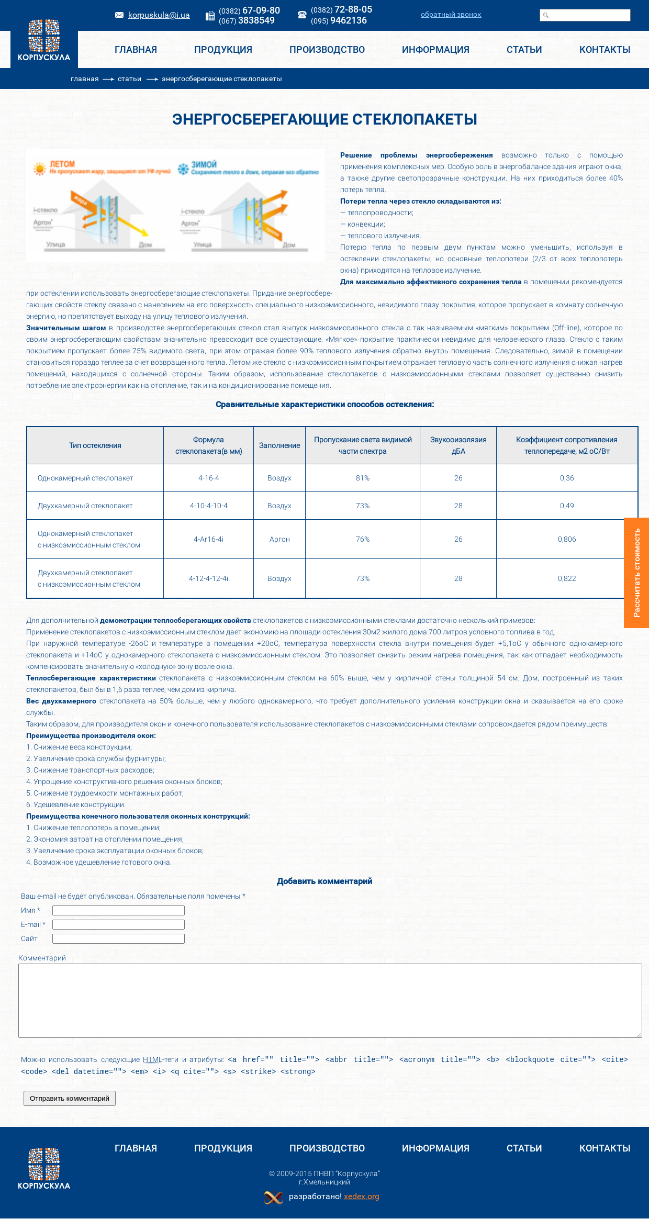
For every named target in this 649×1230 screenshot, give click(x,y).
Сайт (29, 938)
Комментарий (42, 958)
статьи (129, 78)
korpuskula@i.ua (159, 15)
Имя (30, 910)
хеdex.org (361, 1208)
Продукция (223, 49)
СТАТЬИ (524, 49)
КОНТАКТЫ (605, 49)
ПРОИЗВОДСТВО (327, 49)
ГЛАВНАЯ (136, 49)
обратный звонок (451, 14)
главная (85, 78)
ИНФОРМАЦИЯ (435, 49)
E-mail (33, 924)
